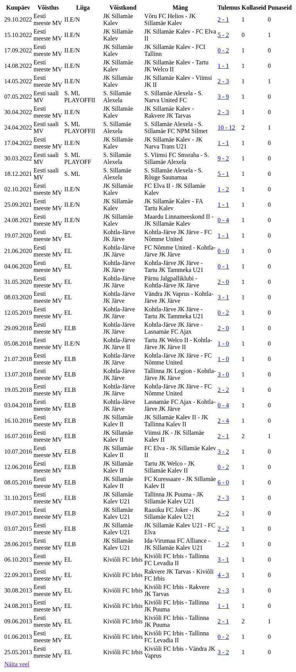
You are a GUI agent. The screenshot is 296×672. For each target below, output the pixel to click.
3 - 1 (223, 297)
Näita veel (16, 664)
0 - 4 (223, 220)
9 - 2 (223, 158)
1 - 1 (223, 65)
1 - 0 (223, 343)
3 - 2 (223, 451)
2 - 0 (223, 282)
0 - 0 (223, 251)
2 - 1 (223, 19)
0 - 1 (223, 266)
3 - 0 (223, 374)
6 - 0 (223, 482)
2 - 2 (223, 390)
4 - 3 (223, 575)
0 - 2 (223, 50)
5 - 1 (223, 174)
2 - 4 (223, 420)
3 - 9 (223, 96)
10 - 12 (226, 127)
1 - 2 (223, 189)
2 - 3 (223, 81)
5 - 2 (223, 35)
